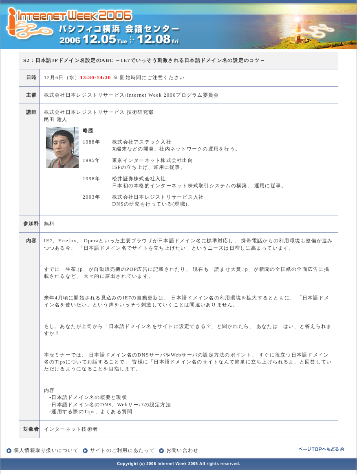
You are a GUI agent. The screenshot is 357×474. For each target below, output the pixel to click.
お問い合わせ (179, 450)
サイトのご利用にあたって (122, 450)
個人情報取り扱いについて (46, 450)
